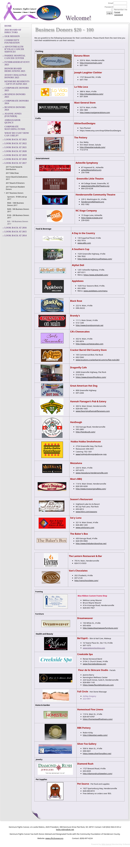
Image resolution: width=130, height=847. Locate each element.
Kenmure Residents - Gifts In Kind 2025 (16, 82)
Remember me (120, 9)
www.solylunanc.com (85, 527)
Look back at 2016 (15, 227)
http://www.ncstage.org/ (92, 217)
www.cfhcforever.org (54, 838)
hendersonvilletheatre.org (92, 201)
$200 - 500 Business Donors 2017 (18, 210)
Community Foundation (12, 41)
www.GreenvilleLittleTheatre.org (95, 186)
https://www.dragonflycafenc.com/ (91, 377)
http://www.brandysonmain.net (89, 325)
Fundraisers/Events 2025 (17, 63)
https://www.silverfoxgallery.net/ (97, 753)
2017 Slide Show (12, 173)
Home (8, 26)
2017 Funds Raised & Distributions (14, 168)
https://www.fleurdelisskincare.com (98, 685)
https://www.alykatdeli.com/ (96, 275)
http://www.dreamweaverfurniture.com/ (100, 628)
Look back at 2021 (15, 147)
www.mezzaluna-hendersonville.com (92, 473)
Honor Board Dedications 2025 (14, 69)
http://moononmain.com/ (91, 63)
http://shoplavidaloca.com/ (91, 94)
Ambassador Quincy (12, 121)
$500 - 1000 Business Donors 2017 (15, 204)
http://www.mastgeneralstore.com (95, 112)
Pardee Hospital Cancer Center (14, 56)
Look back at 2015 (15, 231)
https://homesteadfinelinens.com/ (98, 719)
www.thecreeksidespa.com (94, 664)
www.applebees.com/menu (95, 291)
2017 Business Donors (14, 193)
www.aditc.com (84, 243)
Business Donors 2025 (14, 95)
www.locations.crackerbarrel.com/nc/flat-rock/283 (97, 360)
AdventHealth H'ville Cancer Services (14, 49)
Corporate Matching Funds (14, 127)
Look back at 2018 (15, 159)
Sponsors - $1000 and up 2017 (17, 198)
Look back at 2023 (15, 139)
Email (110, 3)
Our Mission (12, 36)
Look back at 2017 (15, 163)
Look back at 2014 (15, 235)
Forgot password (118, 13)
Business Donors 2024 (14, 108)
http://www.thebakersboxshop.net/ (91, 543)
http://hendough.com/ (85, 432)
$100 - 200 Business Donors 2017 (18, 216)
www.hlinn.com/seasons (86, 511)
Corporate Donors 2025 (16, 89)
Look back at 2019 (15, 155)
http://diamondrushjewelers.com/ (97, 773)
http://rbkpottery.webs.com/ (95, 735)
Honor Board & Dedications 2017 (16, 178)
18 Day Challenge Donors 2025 (15, 76)
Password (108, 7)
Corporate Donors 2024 (16, 102)
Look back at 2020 (15, 151)
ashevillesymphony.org (91, 170)
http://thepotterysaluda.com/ (92, 147)
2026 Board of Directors (12, 31)
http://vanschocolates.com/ (86, 580)
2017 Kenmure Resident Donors (15, 188)
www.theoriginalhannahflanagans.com (93, 411)
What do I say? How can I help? (16, 134)
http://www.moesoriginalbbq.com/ (91, 489)
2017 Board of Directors (15, 183)
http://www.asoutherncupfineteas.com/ (95, 259)
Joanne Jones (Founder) (12, 114)
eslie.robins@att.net (65, 829)
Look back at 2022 (15, 143)
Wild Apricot (106, 844)
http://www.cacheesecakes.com (89, 344)
